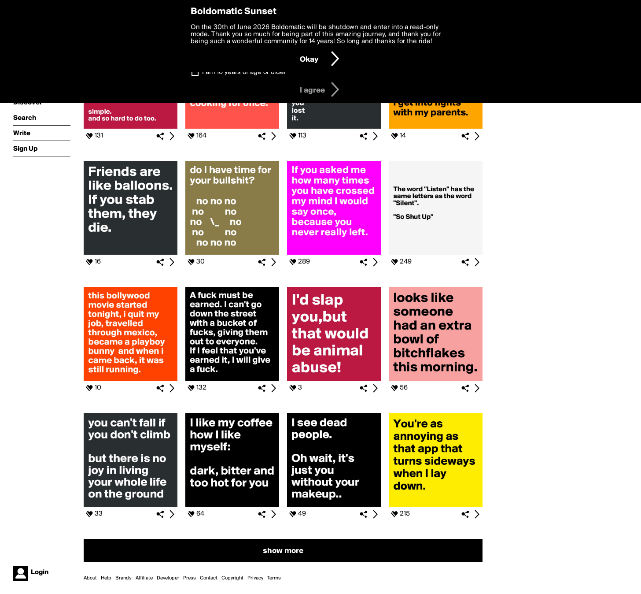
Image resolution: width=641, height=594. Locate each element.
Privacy (255, 578)
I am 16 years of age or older (244, 72)
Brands (123, 578)
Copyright (232, 578)
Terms (274, 578)
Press (189, 578)
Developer (168, 578)
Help (106, 578)
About (90, 578)
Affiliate (144, 578)
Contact (208, 578)
